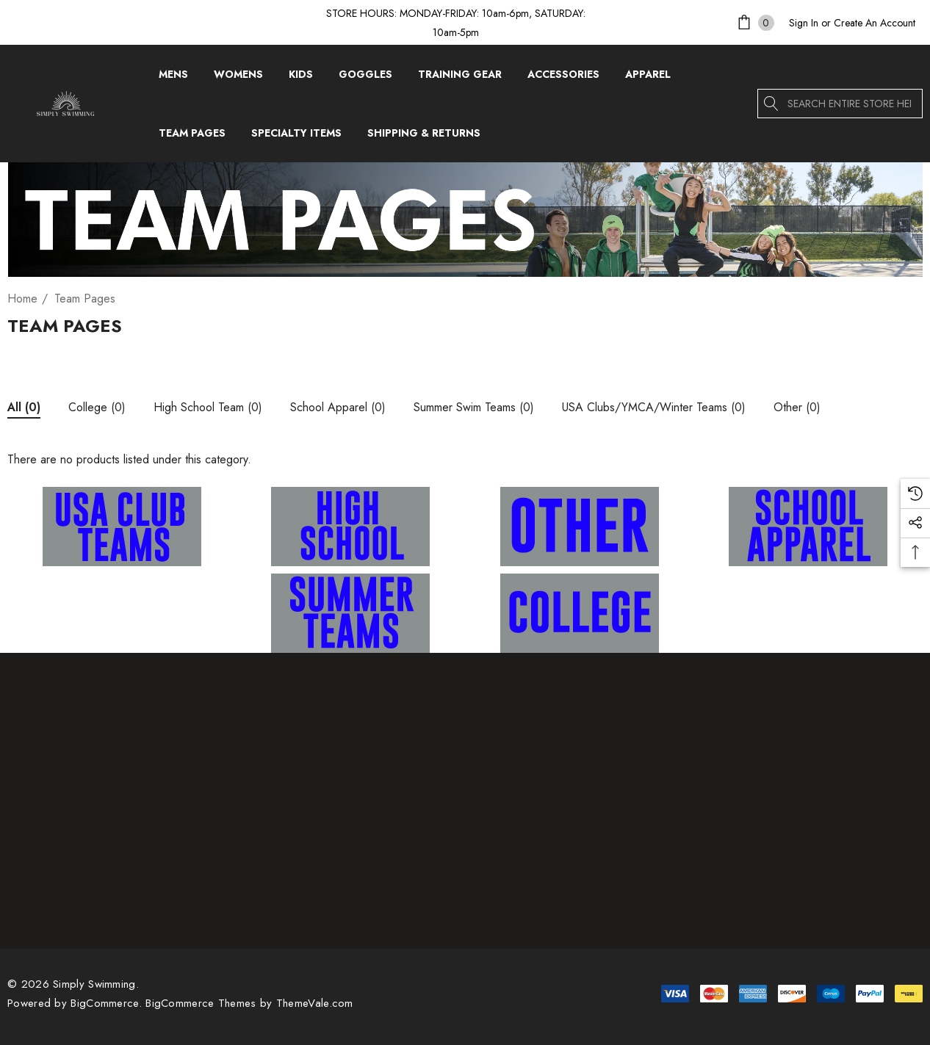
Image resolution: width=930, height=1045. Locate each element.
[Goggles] (365, 78)
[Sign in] (803, 22)
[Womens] (238, 78)
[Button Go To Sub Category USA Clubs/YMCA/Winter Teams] (654, 409)
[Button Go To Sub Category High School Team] (208, 409)
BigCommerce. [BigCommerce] (108, 1003)
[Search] (772, 103)
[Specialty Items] (296, 137)
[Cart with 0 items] (754, 22)
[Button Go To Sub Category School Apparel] (338, 409)
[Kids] (301, 78)
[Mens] (173, 78)
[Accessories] (563, 78)
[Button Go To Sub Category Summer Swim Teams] (474, 409)
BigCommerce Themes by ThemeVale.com (249, 1003)
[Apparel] (648, 78)
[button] (122, 526)
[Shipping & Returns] (423, 133)
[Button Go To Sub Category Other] (797, 409)
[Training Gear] (460, 78)
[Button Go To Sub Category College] (97, 409)
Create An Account (874, 22)
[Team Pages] (192, 137)
